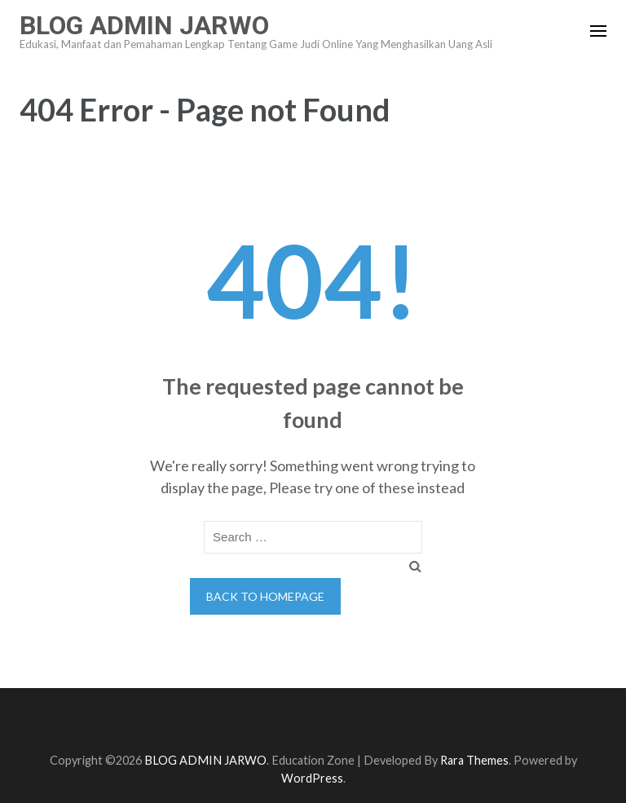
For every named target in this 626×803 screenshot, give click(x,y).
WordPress (312, 778)
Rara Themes (474, 760)
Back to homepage (265, 596)
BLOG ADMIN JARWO (144, 25)
